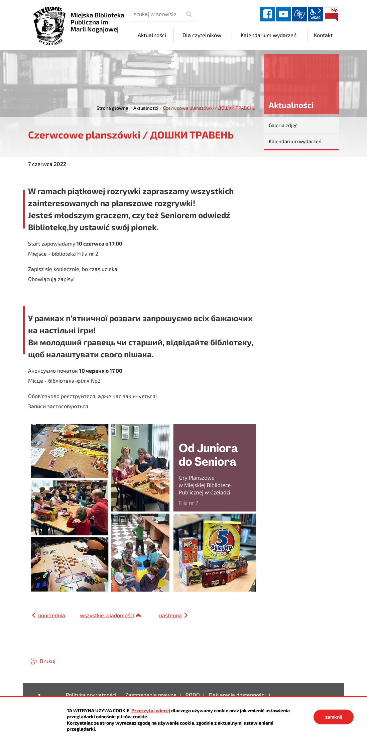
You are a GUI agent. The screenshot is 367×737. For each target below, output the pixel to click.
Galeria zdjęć (283, 125)
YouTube (283, 14)
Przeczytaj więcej (150, 710)
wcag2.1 (315, 14)
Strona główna (112, 108)
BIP (331, 14)
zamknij (333, 717)
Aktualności (145, 108)
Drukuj (47, 661)
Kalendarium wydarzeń (295, 141)
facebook (267, 14)
